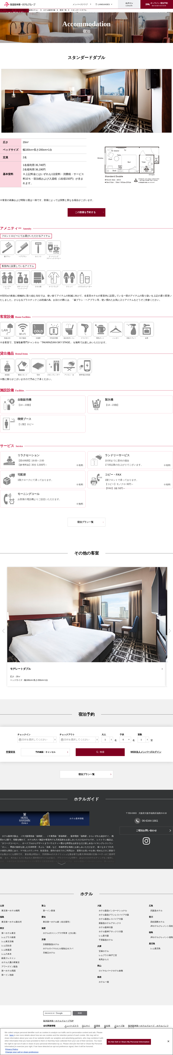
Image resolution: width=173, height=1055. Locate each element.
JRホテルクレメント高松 (161, 926)
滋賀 (44, 928)
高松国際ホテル (157, 922)
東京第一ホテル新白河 (11, 922)
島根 (99, 977)
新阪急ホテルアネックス (110, 923)
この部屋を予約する (85, 212)
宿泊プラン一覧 (85, 522)
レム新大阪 (104, 935)
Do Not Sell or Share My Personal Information (129, 1042)
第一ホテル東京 (8, 933)
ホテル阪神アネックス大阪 (111, 931)
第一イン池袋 (7, 975)
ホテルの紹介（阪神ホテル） (27, 10)
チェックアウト (67, 734)
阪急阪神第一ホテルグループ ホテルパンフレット (148, 1027)
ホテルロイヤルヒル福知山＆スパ (58, 948)
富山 (44, 906)
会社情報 (107, 1027)
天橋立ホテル (49, 953)
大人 (104, 734)
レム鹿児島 (155, 948)
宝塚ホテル (104, 951)
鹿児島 (152, 943)
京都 (44, 939)
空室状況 (10, 752)
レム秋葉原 (6, 950)
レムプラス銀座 (8, 937)
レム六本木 (6, 954)
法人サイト (86, 1027)
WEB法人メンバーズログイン (145, 752)
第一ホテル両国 (8, 971)
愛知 (44, 917)
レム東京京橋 (7, 941)
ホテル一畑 (104, 982)
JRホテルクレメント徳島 (161, 937)
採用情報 (97, 1027)
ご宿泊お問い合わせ (146, 830)
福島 (2, 917)
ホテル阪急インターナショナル (113, 910)
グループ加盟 (119, 1027)
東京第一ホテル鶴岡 (10, 910)
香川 (151, 917)
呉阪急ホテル (156, 910)
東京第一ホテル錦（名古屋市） (57, 922)
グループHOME (6, 10)
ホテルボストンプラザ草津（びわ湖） (60, 933)
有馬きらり (104, 959)
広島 (151, 906)
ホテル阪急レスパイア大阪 (111, 919)
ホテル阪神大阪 (49, 10)
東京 (2, 928)
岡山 (99, 966)
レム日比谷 (6, 945)
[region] (86, 1041)
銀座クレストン (8, 958)
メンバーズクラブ (80, 4)
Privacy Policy (11, 1049)
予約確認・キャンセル (45, 752)
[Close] (168, 1041)
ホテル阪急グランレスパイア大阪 (114, 915)
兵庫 (99, 946)
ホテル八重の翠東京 (10, 962)
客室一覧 (63, 10)
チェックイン (23, 734)
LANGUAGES (102, 4)
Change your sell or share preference (21, 1052)
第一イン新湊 (49, 910)
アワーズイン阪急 (9, 966)
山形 (2, 906)
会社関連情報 (49, 1026)
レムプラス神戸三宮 (108, 955)
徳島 (151, 932)
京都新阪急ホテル (51, 944)
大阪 (99, 906)
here (12, 1035)
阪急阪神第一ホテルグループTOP (58, 1021)
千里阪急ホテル (106, 940)
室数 (140, 734)
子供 (122, 734)
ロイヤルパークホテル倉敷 (111, 971)
